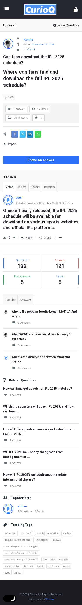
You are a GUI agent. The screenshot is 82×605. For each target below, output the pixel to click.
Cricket (31, 49)
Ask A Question (66, 25)
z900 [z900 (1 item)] (7, 572)
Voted (9, 186)
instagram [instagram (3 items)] (42, 539)
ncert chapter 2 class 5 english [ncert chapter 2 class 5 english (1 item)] (21, 546)
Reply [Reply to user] (27, 237)
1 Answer (12, 395)
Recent (35, 186)
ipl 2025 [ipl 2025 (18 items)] (56, 539)
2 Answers (21, 322)
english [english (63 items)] (67, 533)
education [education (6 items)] (53, 533)
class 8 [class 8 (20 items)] (39, 533)
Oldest (22, 186)
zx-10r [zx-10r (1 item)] (17, 572)
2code (49, 599)
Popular (10, 300)
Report (9, 144)
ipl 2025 (9, 97)
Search (9, 25)
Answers (25, 300)
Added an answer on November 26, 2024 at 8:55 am (44, 203)
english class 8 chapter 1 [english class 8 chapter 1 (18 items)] (18, 539)
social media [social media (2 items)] (12, 566)
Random (49, 186)
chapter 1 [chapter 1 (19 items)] (26, 533)
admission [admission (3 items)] (10, 533)
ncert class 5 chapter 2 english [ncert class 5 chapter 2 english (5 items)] (21, 552)
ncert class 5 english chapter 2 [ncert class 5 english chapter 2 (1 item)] (21, 559)
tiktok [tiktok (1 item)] (40, 566)
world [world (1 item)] (66, 566)
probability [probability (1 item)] (49, 559)
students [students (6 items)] (28, 566)
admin (22, 506)
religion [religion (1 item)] (63, 559)
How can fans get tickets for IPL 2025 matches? (37, 388)
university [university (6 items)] (53, 566)
